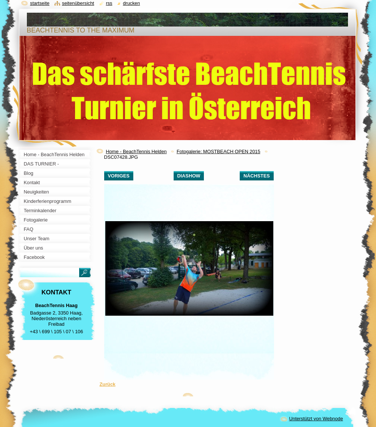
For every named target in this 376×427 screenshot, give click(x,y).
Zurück (108, 384)
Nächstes (256, 176)
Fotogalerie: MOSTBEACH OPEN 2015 (218, 151)
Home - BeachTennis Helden (136, 151)
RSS (109, 3)
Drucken (131, 3)
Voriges (119, 176)
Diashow (189, 176)
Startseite (40, 3)
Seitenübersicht (78, 3)
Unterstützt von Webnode (316, 418)
